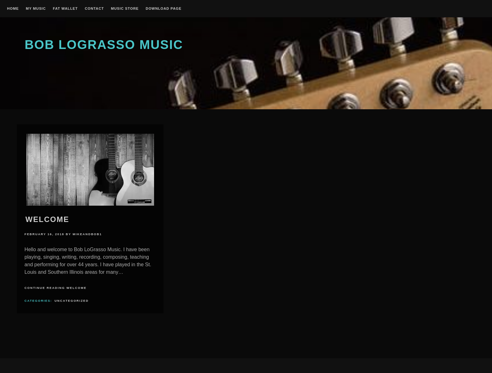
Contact (94, 8)
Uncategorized (72, 300)
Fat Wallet (65, 8)
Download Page (163, 8)
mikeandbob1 (87, 234)
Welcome (47, 219)
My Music (36, 8)
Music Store (125, 8)
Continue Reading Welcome (55, 287)
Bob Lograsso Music (103, 44)
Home (13, 8)
